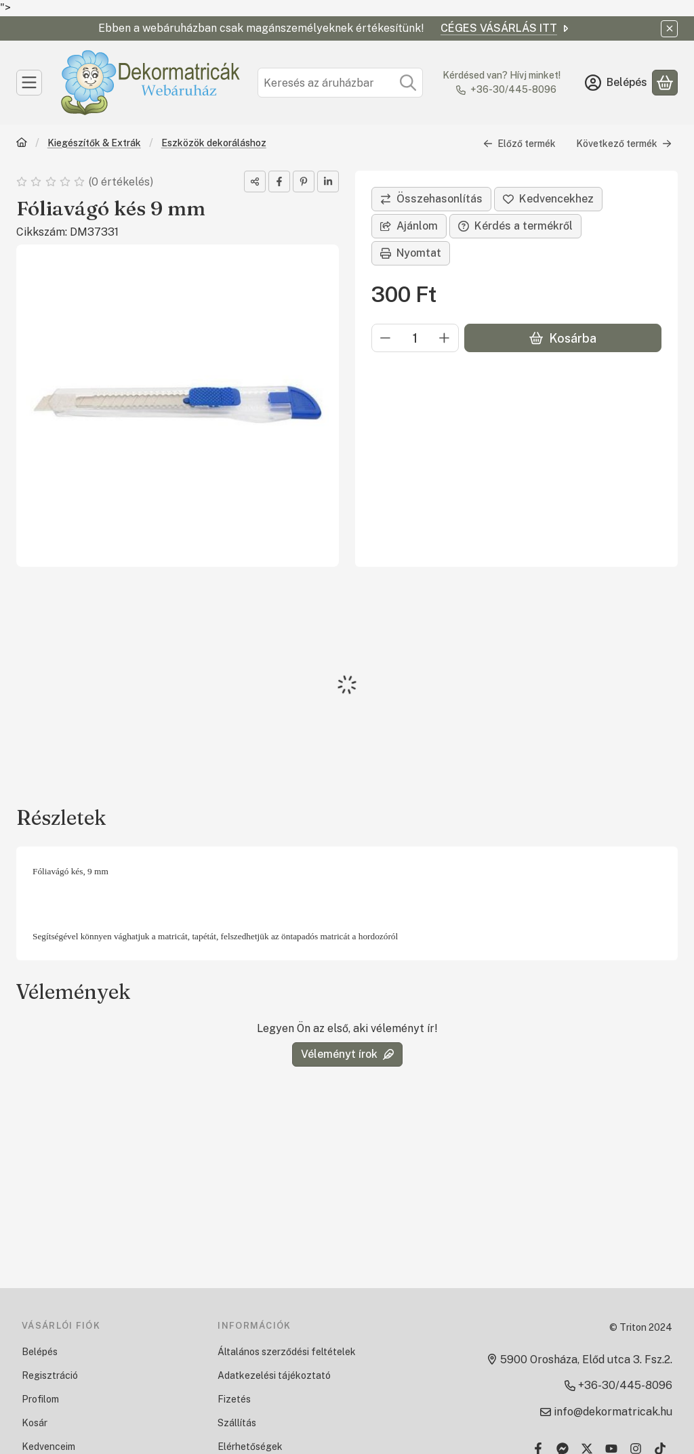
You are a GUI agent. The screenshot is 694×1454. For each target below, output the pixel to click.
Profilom (40, 1399)
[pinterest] (303, 181)
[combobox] (340, 83)
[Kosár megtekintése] (665, 82)
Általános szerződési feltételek (287, 1351)
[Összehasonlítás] (431, 199)
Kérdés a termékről (515, 225)
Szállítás (237, 1422)
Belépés (40, 1351)
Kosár (34, 1422)
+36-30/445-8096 (513, 89)
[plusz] (444, 338)
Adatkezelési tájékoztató (274, 1375)
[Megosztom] (255, 181)
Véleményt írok (347, 1054)
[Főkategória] (21, 143)
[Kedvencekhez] (548, 199)
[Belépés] (616, 82)
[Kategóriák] (29, 82)
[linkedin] (328, 181)
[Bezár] (669, 28)
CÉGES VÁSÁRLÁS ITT (506, 28)
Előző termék (519, 143)
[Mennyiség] (415, 338)
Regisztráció (50, 1375)
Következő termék (624, 143)
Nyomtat (410, 253)
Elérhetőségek (250, 1446)
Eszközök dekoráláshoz (213, 142)
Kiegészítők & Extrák (94, 142)
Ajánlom (409, 225)
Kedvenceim (48, 1446)
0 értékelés (122, 181)
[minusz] (385, 338)
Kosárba (562, 338)
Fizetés (234, 1399)
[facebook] (279, 181)
